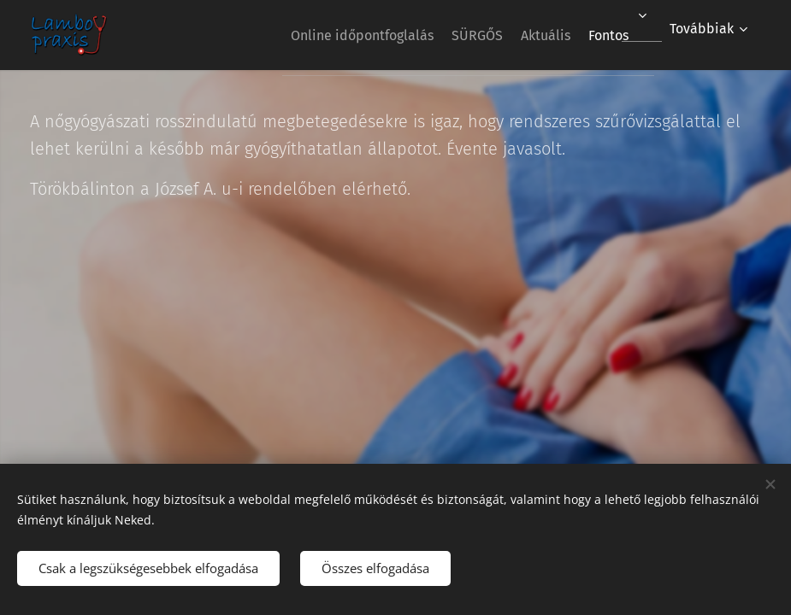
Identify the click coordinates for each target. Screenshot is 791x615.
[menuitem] (322, 35)
